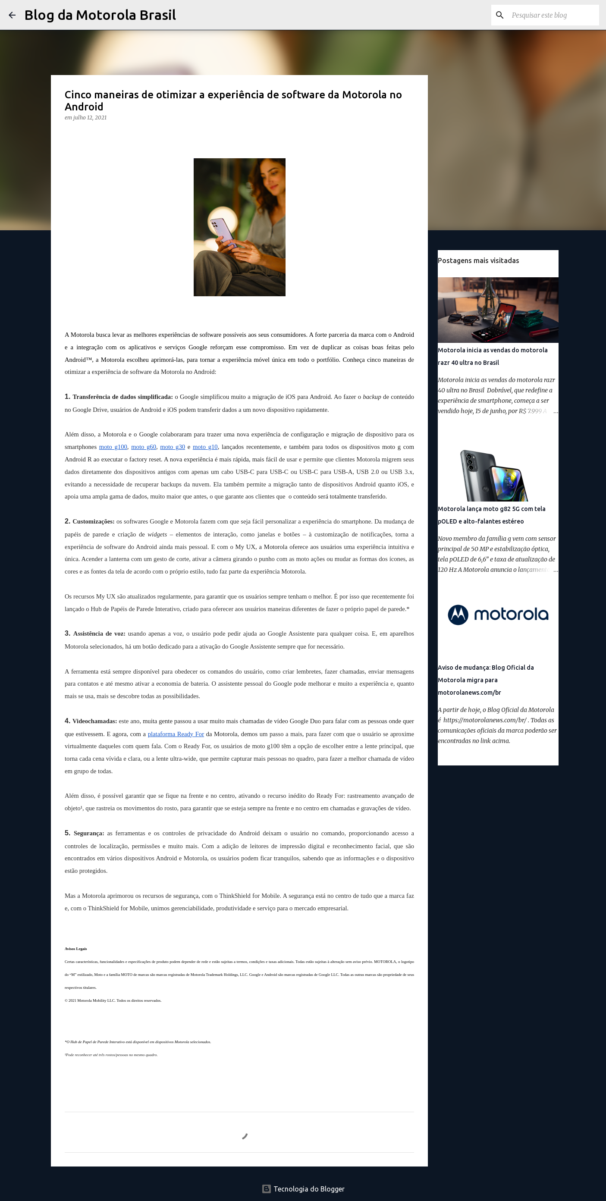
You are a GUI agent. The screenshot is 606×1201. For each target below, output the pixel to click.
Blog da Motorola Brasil (100, 14)
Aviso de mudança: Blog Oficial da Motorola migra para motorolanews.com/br (486, 680)
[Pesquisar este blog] (554, 15)
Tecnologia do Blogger (303, 1189)
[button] (70, 135)
